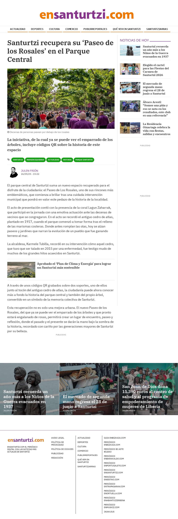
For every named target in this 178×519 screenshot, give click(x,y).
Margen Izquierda (35, 160)
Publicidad (57, 453)
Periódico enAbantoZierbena (114, 499)
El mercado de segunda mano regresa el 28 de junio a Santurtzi (154, 88)
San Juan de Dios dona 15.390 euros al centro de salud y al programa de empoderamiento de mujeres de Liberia (147, 396)
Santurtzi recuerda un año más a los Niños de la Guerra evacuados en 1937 (156, 51)
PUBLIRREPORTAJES (95, 29)
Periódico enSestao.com (111, 478)
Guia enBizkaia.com (115, 437)
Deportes (83, 442)
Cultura (82, 446)
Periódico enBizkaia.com (112, 443)
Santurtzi (18, 160)
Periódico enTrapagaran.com (114, 485)
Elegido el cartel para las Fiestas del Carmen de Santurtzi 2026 (156, 70)
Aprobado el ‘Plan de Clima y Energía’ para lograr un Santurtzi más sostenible (74, 265)
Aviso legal (57, 437)
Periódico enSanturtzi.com (113, 471)
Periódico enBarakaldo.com (114, 457)
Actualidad (53, 160)
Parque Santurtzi (83, 160)
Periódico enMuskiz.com (111, 506)
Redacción (57, 457)
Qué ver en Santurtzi (83, 460)
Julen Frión (29, 170)
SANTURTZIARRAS (157, 29)
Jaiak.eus (109, 511)
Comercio (83, 450)
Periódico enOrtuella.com (113, 492)
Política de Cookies (62, 449)
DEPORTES (37, 29)
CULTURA (54, 29)
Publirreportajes (88, 455)
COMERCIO (71, 29)
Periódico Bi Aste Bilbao (114, 450)
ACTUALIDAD (17, 29)
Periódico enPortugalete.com (115, 464)
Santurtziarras (87, 466)
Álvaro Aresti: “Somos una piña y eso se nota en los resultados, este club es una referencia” (157, 108)
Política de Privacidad (57, 443)
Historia (67, 160)
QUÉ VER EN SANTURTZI (127, 29)
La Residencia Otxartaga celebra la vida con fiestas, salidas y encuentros (156, 129)
